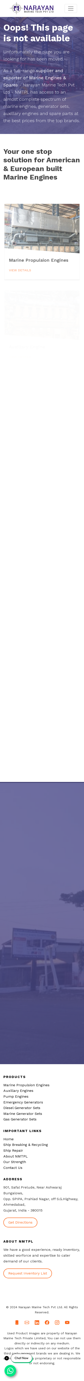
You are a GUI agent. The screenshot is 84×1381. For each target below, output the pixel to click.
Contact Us (12, 1168)
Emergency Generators (23, 1102)
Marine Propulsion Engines (26, 1085)
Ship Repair (13, 1150)
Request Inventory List (27, 1273)
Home (8, 1139)
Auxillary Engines (18, 1091)
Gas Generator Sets (20, 1119)
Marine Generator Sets (22, 1113)
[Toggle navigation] (71, 8)
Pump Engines (15, 1096)
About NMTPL (15, 1156)
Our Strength (14, 1162)
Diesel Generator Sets (21, 1108)
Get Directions (20, 1222)
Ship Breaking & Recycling (25, 1145)
